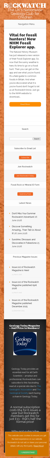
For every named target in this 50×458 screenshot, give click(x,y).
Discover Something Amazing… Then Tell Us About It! (26, 230)
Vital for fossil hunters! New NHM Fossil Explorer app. (23, 41)
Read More (38, 446)
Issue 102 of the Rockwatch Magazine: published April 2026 (25, 285)
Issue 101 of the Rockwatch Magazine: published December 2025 (25, 303)
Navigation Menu (26, 24)
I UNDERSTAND (28, 452)
